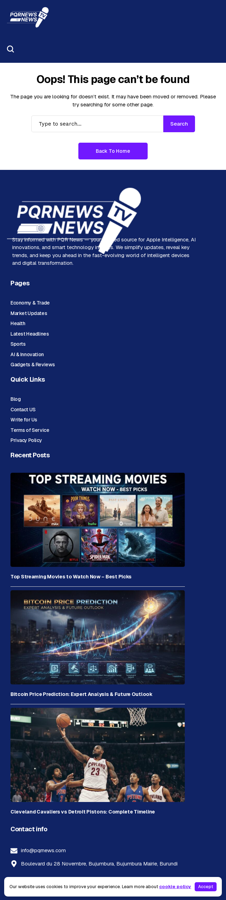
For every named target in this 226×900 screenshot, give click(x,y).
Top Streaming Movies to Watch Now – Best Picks (71, 577)
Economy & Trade (30, 303)
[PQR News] (28, 17)
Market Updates (28, 313)
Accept (205, 887)
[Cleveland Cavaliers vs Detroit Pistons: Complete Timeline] (97, 755)
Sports (17, 344)
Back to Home (113, 151)
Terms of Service (29, 430)
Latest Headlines (29, 334)
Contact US (23, 409)
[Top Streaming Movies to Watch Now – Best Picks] (97, 520)
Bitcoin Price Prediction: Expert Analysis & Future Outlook (81, 694)
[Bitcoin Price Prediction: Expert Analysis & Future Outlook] (97, 637)
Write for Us (23, 420)
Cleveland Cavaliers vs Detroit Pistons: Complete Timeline (82, 812)
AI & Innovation (27, 354)
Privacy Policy (26, 440)
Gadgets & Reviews (32, 364)
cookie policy (175, 887)
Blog (15, 399)
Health (17, 323)
